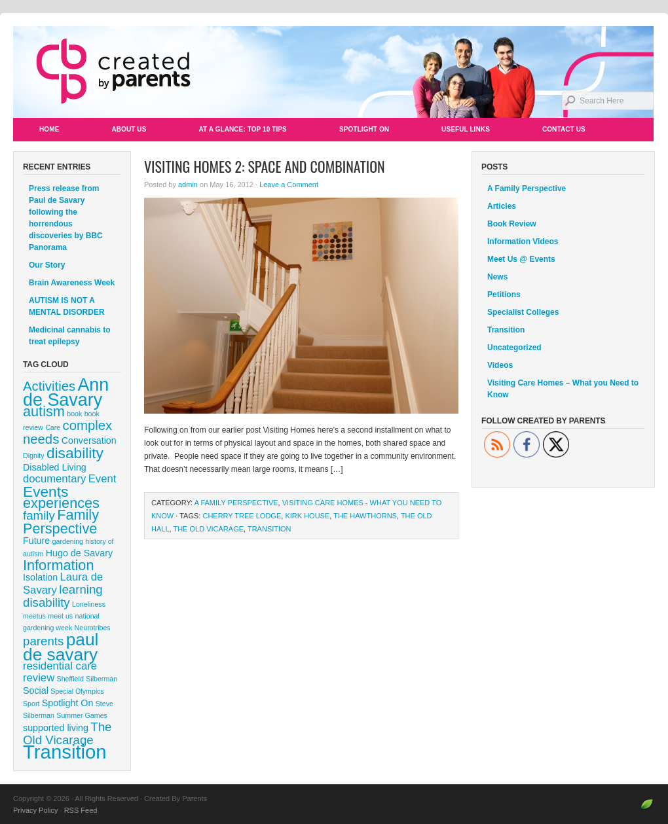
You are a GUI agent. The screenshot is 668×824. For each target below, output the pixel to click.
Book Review (511, 223)
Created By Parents (334, 72)
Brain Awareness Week (72, 282)
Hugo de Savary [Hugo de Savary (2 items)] (79, 553)
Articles (501, 206)
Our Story (47, 265)
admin (188, 184)
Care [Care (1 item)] (52, 427)
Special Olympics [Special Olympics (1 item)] (77, 691)
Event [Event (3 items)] (102, 479)
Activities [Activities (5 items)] (49, 386)
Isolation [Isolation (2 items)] (40, 577)
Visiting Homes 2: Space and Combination (264, 166)
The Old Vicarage (208, 529)
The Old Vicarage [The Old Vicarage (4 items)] (67, 733)
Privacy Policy (35, 810)
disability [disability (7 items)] (74, 452)
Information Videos (522, 241)
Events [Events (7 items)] (45, 491)
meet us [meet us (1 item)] (60, 616)
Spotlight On (364, 129)
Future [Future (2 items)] (36, 540)
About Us (128, 129)
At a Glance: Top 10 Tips (242, 129)
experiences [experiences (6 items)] (61, 503)
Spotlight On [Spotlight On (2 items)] (68, 703)
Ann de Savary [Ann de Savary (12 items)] (66, 392)
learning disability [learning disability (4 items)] (63, 595)
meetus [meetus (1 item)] (34, 616)
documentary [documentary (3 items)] (54, 479)
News (497, 276)
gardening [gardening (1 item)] (67, 541)
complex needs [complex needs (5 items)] (67, 432)
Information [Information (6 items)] (58, 565)
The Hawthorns (365, 516)
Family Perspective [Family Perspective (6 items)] (61, 522)
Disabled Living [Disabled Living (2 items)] (54, 467)
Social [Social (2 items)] (35, 690)
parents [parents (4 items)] (43, 641)
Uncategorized (514, 347)
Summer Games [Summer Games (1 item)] (81, 715)
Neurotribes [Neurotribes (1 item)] (93, 628)
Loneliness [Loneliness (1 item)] (88, 604)
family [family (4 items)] (39, 515)
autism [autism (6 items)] (44, 411)
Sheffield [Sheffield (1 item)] (70, 679)
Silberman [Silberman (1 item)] (101, 679)
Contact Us (563, 129)
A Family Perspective (236, 503)
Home (49, 129)
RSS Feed (81, 810)
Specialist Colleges (523, 312)
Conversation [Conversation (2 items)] (89, 440)
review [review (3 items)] (38, 678)
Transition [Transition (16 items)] (65, 751)
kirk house (307, 516)
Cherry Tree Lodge (241, 516)
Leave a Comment (288, 184)
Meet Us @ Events (521, 259)
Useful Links (465, 129)
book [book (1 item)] (74, 414)
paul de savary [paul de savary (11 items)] (60, 647)
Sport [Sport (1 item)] (31, 704)
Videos (500, 365)
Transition (269, 529)
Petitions (504, 294)
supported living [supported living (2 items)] (55, 728)
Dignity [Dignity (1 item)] (34, 455)
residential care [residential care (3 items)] (60, 666)
